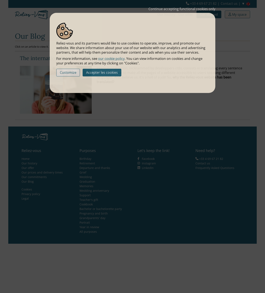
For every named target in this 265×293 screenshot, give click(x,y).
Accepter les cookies (102, 72)
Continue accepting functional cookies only (181, 9)
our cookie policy (111, 58)
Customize (68, 72)
